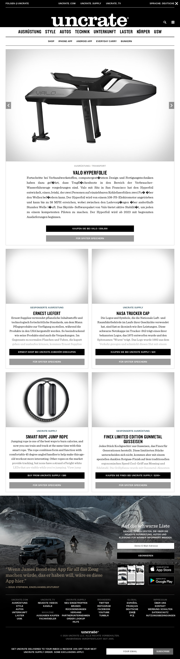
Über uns (160, 603)
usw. (20, 619)
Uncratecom (67, 3)
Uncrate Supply (133, 307)
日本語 (132, 612)
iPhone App (65, 41)
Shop (51, 41)
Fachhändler (47, 619)
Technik (82, 31)
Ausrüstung (29, 31)
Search (164, 22)
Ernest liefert (47, 313)
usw (158, 31)
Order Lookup (76, 619)
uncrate (17, 3)
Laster (126, 31)
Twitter (104, 603)
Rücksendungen (76, 609)
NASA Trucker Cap (133, 313)
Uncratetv (113, 3)
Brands (76, 606)
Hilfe (76, 622)
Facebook (104, 609)
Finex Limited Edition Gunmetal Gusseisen (133, 439)
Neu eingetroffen (75, 603)
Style (50, 31)
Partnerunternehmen (76, 615)
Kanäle (47, 606)
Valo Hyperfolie (90, 172)
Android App (84, 41)
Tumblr (104, 615)
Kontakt (160, 606)
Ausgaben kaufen (47, 615)
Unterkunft (105, 31)
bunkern (126, 41)
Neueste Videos (48, 603)
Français (132, 606)
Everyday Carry (106, 41)
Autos (65, 31)
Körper (143, 31)
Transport (99, 166)
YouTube (104, 612)
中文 (132, 615)
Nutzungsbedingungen (160, 615)
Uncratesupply (91, 3)
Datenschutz (160, 612)
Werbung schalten (160, 609)
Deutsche (162, 3)
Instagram (104, 606)
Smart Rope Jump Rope (47, 437)
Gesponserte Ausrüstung (47, 307)
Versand (75, 612)
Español (132, 603)
